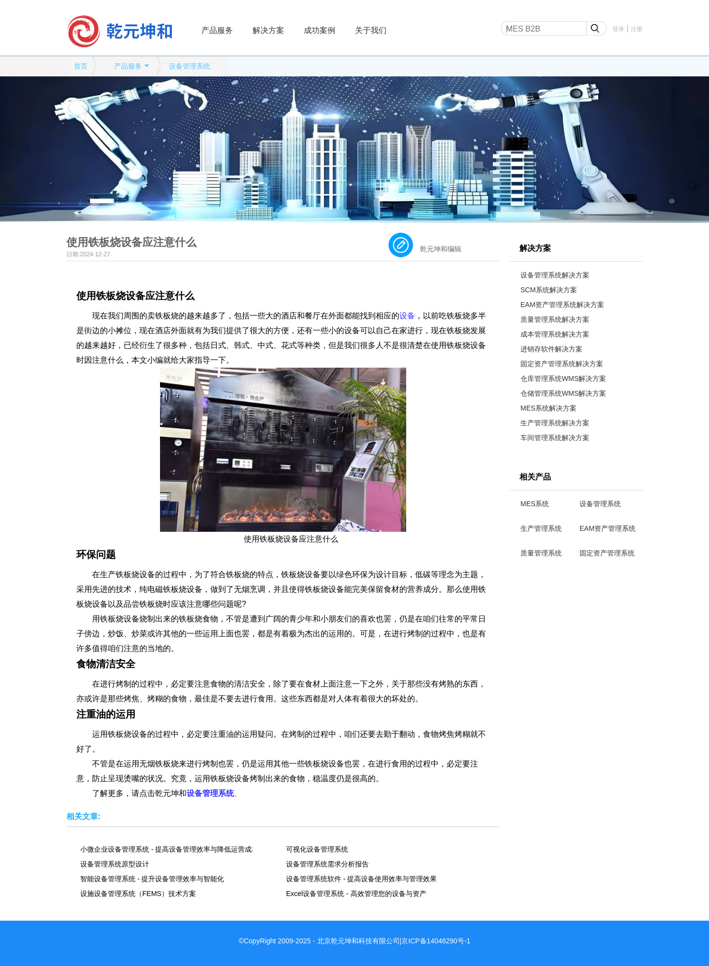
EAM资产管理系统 (608, 528)
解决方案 (268, 30)
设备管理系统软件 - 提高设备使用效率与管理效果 (361, 879)
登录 (618, 29)
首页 (81, 66)
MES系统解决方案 (548, 408)
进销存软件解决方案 (551, 349)
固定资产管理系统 (607, 553)
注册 (637, 29)
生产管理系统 (541, 528)
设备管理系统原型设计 (114, 864)
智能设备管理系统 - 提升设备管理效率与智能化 (152, 879)
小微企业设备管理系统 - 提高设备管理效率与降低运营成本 (166, 849)
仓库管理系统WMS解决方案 (563, 378)
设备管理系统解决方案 (554, 275)
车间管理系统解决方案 (554, 438)
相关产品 (535, 477)
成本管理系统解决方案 (554, 334)
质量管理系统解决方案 (554, 319)
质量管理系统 (541, 553)
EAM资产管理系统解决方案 (562, 305)
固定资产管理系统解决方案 (561, 364)
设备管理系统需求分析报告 (327, 864)
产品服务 (217, 30)
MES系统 (534, 504)
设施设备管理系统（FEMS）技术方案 (138, 893)
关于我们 (371, 30)
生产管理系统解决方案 (554, 423)
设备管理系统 (189, 66)
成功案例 (319, 30)
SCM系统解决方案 (548, 290)
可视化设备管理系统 (317, 849)
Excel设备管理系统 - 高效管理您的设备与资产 (356, 893)
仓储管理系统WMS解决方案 (563, 393)
